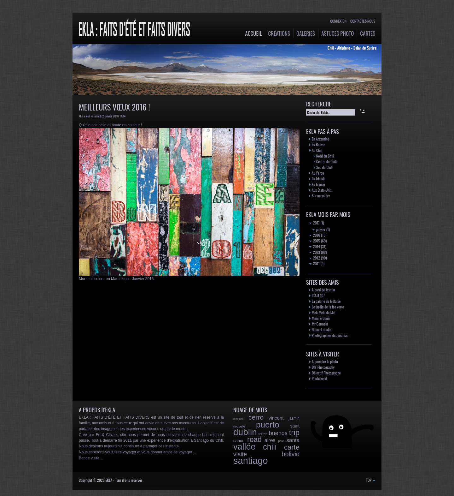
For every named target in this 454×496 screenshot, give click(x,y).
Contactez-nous (362, 21)
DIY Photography (323, 367)
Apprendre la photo (325, 361)
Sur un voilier (321, 195)
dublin (245, 432)
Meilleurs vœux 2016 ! (114, 107)
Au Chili (317, 150)
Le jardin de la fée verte (328, 306)
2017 (314, 222)
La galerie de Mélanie (326, 301)
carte (292, 447)
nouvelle (239, 426)
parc (281, 441)
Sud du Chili (324, 167)
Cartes (367, 33)
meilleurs (238, 418)
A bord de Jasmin (323, 289)
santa (293, 440)
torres (263, 434)
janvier (318, 229)
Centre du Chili (326, 161)
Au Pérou (318, 173)
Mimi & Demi (321, 318)
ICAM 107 (318, 295)
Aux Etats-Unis (322, 190)
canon (238, 440)
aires (270, 440)
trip (294, 432)
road (254, 439)
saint (295, 425)
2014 (314, 246)
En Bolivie (318, 144)
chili (269, 446)
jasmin (294, 418)
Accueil (253, 33)
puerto (267, 424)
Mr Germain (320, 323)
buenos (278, 433)
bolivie (291, 454)
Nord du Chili (325, 155)
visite (240, 454)
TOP (370, 480)
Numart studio (321, 329)
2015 (314, 240)
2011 (314, 263)
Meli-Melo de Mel (323, 312)
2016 (314, 235)
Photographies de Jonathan (330, 335)
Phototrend (319, 378)
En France (318, 184)
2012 (314, 257)
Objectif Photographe (326, 372)
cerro (256, 417)
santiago (250, 461)
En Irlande (318, 178)
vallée (244, 446)
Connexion (338, 21)
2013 (314, 252)
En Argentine (320, 138)
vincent (276, 418)
